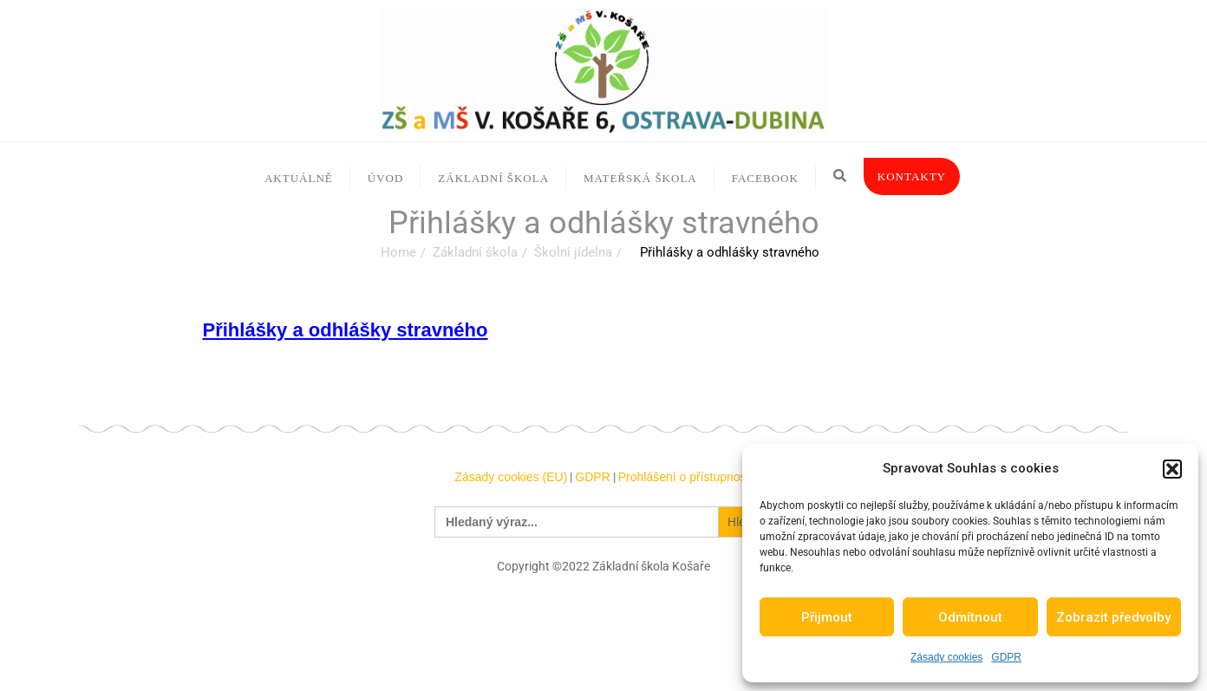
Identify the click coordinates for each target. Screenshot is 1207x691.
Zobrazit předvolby (1113, 617)
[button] (1172, 469)
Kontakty (912, 176)
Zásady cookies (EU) (510, 477)
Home (398, 252)
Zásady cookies (946, 657)
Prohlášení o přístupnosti (685, 477)
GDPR (1006, 657)
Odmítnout (970, 617)
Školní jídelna (573, 252)
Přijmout (826, 617)
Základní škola (475, 252)
